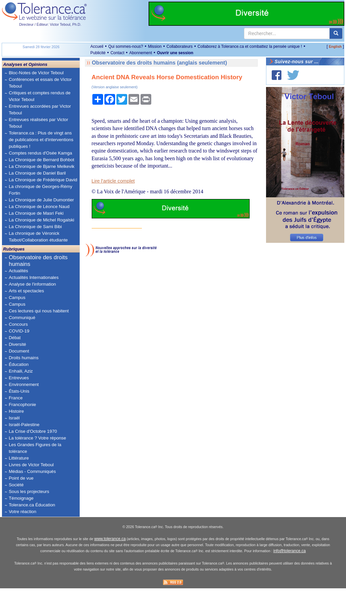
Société (16, 484)
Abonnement (140, 53)
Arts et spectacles (26, 290)
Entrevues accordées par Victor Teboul (40, 109)
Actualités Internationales (34, 277)
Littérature (19, 458)
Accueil (96, 46)
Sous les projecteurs (29, 491)
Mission (155, 46)
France (15, 397)
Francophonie (22, 404)
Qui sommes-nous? (125, 46)
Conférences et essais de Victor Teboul (40, 83)
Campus (17, 297)
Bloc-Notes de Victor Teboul (36, 72)
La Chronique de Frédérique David (43, 179)
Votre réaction (22, 511)
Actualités (18, 270)
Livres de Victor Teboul (31, 464)
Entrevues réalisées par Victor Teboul (38, 123)
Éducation (18, 364)
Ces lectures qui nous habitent (39, 310)
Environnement (24, 384)
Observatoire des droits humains (38, 260)
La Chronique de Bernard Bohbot (41, 159)
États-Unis (19, 391)
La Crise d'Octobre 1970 (33, 431)
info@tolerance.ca (289, 557)
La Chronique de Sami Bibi (35, 226)
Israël (14, 417)
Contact (117, 53)
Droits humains (23, 357)
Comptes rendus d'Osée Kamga (40, 153)
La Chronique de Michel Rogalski (41, 219)
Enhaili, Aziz (21, 371)
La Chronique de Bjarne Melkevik (41, 166)
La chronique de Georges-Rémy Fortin (40, 190)
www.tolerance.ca (110, 545)
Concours (18, 324)
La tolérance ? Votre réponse (37, 437)
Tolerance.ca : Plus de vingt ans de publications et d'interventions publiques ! (41, 139)
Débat (15, 337)
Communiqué (22, 317)
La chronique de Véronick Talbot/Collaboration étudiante (38, 236)
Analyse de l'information (32, 284)
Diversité (17, 344)
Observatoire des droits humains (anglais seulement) (159, 63)
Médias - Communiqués (32, 471)
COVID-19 (19, 330)
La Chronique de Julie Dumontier (41, 199)
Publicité (97, 53)
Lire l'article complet (113, 181)
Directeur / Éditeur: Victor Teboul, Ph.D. (50, 24)
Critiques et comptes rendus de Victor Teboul (39, 96)
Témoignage (21, 498)
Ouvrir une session (175, 53)
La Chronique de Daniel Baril (37, 173)
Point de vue (21, 478)
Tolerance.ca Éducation (32, 504)
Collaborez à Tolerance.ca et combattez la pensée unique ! (249, 46)
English (335, 46)
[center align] (336, 33)
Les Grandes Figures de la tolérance (35, 448)
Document (19, 351)
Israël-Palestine (24, 424)
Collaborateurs (180, 46)
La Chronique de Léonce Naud (39, 206)
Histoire (16, 411)
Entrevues (19, 377)
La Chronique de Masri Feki (36, 213)
